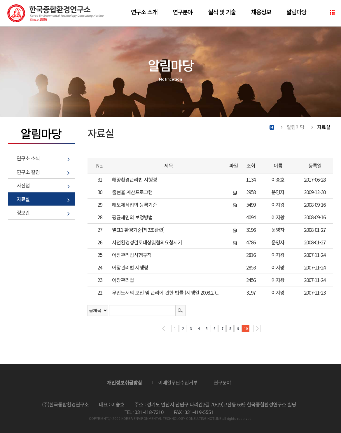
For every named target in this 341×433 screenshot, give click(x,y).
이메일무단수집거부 (177, 382)
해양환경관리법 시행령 (134, 179)
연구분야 (183, 12)
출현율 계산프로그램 (132, 192)
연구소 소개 (144, 12)
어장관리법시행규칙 (131, 254)
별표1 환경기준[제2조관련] (138, 229)
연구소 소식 (28, 158)
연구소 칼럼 (28, 171)
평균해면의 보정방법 (132, 217)
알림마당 (296, 12)
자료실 (23, 199)
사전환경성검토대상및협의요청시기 (147, 242)
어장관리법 (123, 280)
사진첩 (23, 185)
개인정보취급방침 (124, 382)
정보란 (23, 212)
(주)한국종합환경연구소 (55, 13)
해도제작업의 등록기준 (134, 204)
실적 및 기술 (222, 12)
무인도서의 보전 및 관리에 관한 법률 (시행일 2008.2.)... (165, 292)
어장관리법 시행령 (130, 267)
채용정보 (261, 12)
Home (272, 127)
